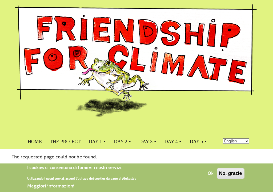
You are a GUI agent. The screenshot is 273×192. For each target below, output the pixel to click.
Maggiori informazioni (50, 188)
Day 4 (171, 141)
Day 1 (95, 141)
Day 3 (145, 141)
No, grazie (230, 175)
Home (35, 141)
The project (65, 141)
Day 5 (196, 141)
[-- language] (236, 141)
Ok (211, 175)
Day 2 (120, 141)
